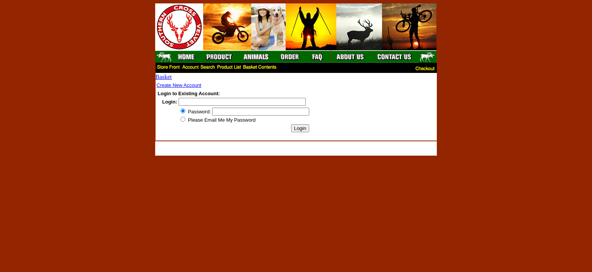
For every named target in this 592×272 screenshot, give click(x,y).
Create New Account (179, 85)
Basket (164, 77)
